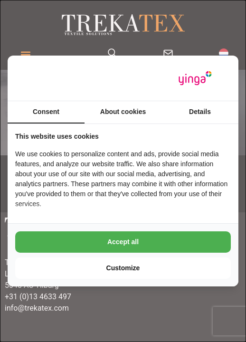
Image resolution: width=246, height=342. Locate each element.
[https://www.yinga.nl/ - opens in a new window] (195, 78)
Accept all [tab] (123, 242)
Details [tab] (200, 111)
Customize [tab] (123, 268)
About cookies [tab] (123, 111)
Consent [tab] (46, 111)
